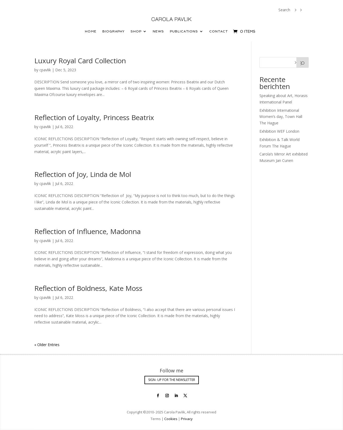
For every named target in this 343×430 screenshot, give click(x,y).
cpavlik (45, 69)
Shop (136, 31)
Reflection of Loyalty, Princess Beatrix (94, 117)
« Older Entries (46, 344)
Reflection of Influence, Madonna (87, 231)
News (158, 31)
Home (90, 31)
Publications (184, 31)
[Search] (302, 62)
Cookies (170, 418)
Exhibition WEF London (279, 131)
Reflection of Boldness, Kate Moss (88, 288)
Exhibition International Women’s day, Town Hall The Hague (280, 117)
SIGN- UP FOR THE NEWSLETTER (171, 379)
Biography (113, 31)
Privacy (186, 418)
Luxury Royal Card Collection (80, 60)
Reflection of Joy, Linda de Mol (82, 174)
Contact (218, 31)
